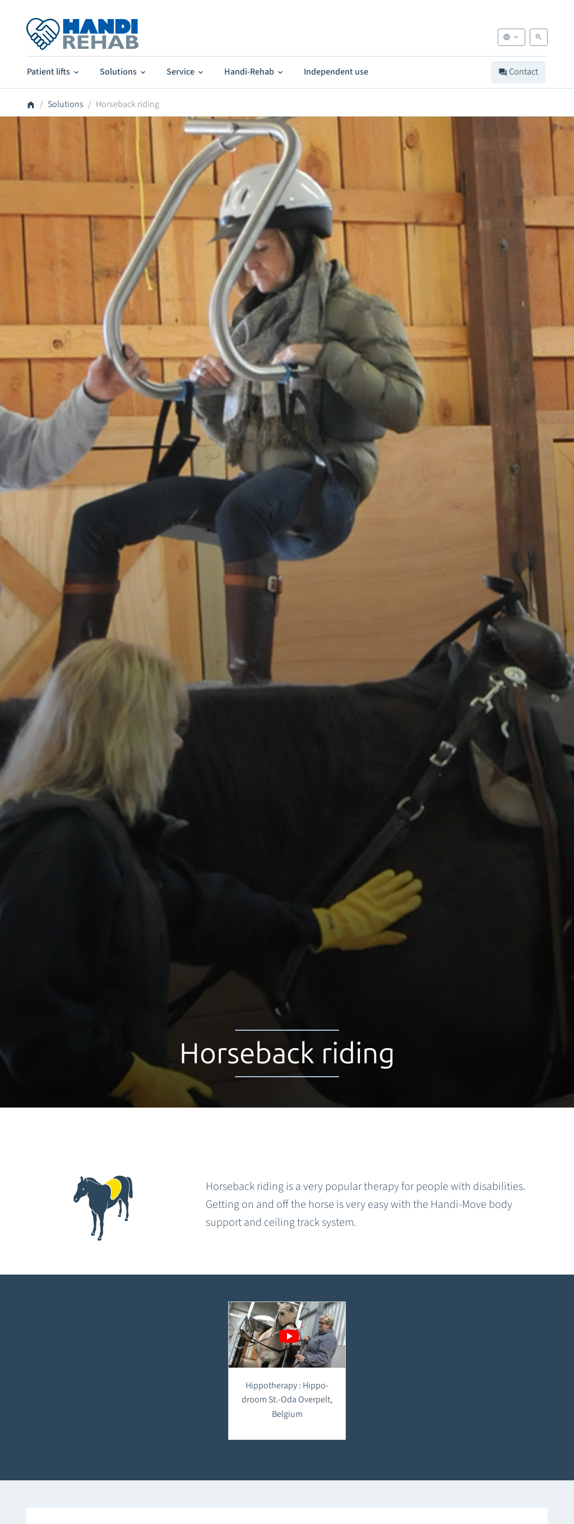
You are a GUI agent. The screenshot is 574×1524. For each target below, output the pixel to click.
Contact (518, 72)
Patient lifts (54, 72)
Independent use (336, 72)
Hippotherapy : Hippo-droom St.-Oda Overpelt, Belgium (287, 1399)
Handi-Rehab (254, 72)
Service (185, 72)
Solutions (123, 72)
